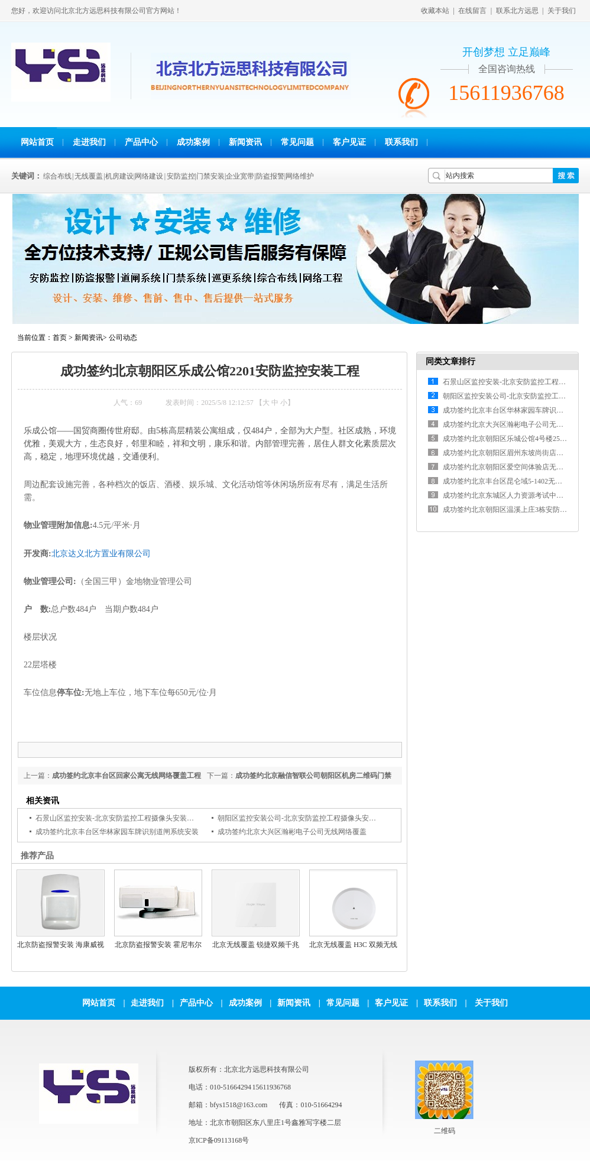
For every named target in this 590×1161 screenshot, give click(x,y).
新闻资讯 (245, 142)
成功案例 (193, 142)
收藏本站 (435, 11)
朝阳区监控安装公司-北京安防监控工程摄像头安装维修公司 (311, 818)
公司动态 (123, 337)
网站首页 (37, 142)
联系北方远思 (517, 11)
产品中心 (141, 142)
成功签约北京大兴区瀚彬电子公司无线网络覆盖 (292, 832)
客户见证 (349, 142)
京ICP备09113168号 (219, 1140)
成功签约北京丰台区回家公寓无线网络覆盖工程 (126, 775)
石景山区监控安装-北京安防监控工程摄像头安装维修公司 (125, 818)
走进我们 (89, 142)
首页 (60, 337)
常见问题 (297, 142)
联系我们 (401, 142)
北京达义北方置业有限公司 (101, 553)
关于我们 (561, 11)
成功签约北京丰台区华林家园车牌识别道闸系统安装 (117, 832)
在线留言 (472, 11)
